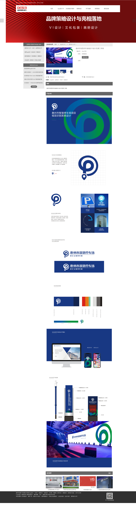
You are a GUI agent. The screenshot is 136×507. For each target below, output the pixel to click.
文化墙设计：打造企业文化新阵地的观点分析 (34, 82)
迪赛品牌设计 (30, 494)
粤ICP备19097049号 (50, 494)
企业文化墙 (61, 496)
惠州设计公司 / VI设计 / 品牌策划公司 (73, 44)
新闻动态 (79, 8)
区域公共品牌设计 (53, 496)
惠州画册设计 (45, 496)
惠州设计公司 (74, 496)
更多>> (110, 473)
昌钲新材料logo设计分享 (29, 68)
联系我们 (97, 8)
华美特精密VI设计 (90, 77)
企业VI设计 (67, 496)
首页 (52, 8)
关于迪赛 (88, 8)
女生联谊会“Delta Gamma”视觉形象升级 (33, 75)
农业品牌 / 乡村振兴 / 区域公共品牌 (33, 60)
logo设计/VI (61, 8)
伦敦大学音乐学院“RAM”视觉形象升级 (33, 79)
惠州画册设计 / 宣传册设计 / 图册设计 (33, 56)
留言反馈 (106, 8)
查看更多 (34, 86)
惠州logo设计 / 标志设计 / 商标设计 (33, 52)
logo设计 (52, 79)
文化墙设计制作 (70, 8)
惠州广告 (30, 496)
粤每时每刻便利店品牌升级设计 (57, 77)
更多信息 (85, 57)
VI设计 (61, 79)
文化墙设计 (24, 496)
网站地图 (36, 494)
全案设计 (66, 79)
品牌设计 (57, 79)
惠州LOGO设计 (36, 496)
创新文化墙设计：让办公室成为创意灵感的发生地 (35, 72)
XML (40, 494)
